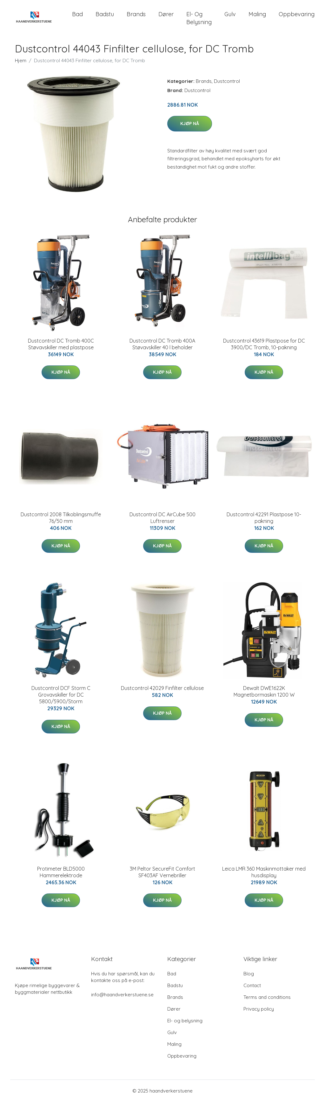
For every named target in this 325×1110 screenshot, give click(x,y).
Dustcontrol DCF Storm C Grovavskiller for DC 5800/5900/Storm (60, 703)
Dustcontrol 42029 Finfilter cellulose (162, 696)
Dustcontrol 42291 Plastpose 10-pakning (264, 526)
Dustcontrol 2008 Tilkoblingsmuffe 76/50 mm (61, 526)
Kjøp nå (189, 132)
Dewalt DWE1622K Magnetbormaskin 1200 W (264, 699)
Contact (252, 994)
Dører (166, 18)
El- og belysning (199, 22)
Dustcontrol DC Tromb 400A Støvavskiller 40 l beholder (162, 352)
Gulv (230, 18)
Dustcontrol (227, 89)
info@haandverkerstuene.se (122, 1003)
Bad (77, 18)
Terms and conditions (267, 1005)
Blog (248, 982)
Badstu (105, 18)
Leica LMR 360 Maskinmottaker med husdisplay (264, 880)
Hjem (20, 69)
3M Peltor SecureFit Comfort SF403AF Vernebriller (162, 880)
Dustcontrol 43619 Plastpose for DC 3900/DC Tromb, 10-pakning (264, 352)
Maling (257, 18)
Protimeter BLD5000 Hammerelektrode (61, 880)
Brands (136, 18)
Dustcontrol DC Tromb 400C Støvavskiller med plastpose (61, 352)
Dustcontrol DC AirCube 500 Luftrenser (162, 526)
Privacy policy (258, 1017)
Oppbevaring (297, 18)
